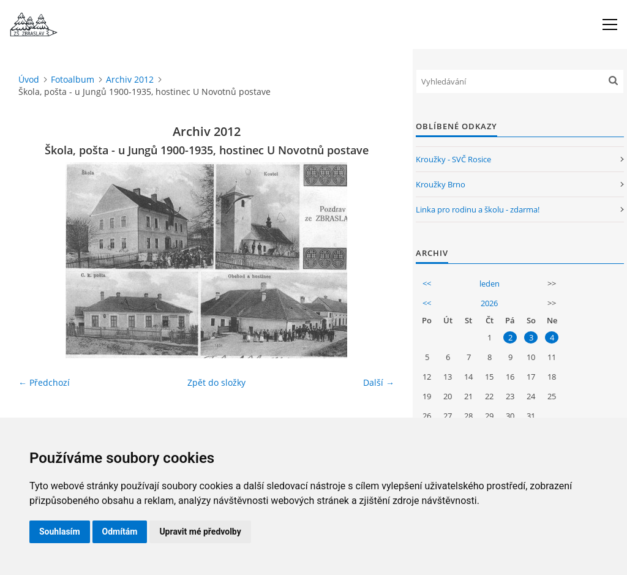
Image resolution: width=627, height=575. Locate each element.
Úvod (28, 79)
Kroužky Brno (440, 184)
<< (426, 283)
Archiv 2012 (130, 79)
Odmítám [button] (120, 531)
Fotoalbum (72, 79)
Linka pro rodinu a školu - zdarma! (477, 209)
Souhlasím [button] (59, 531)
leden (489, 283)
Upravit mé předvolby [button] (200, 531)
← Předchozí (44, 382)
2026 (489, 303)
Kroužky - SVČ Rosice (453, 159)
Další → (378, 382)
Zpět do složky (216, 382)
